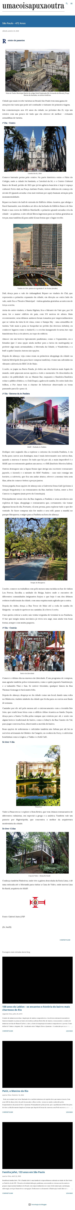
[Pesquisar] (67, 3)
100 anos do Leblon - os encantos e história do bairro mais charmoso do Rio (36, 1008)
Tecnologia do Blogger (37, 1204)
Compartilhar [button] (65, 940)
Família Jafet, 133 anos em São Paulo (23, 1172)
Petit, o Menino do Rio (15, 1091)
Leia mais (69, 1031)
